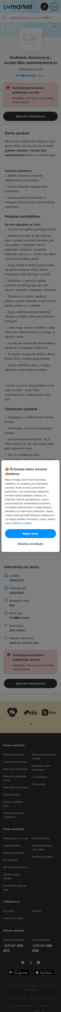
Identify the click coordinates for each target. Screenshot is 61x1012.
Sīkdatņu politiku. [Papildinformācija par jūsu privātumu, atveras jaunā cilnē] (22, 523)
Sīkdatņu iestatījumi (30, 544)
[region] (30, 506)
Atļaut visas (30, 533)
